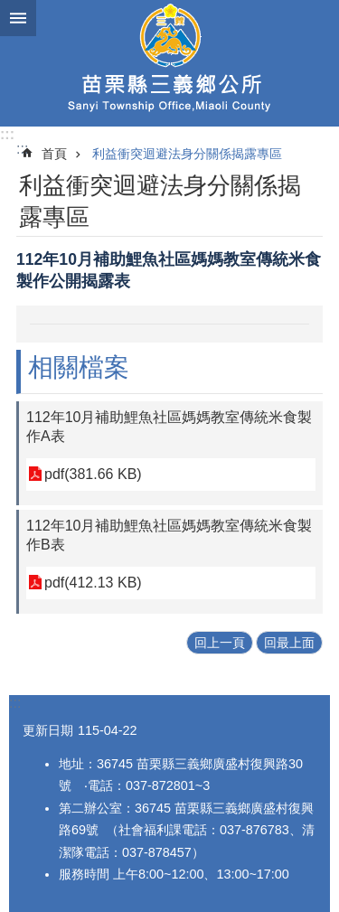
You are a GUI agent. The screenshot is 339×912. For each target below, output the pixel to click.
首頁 (54, 153)
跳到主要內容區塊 (9, 9)
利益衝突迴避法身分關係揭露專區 (187, 153)
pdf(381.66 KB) (93, 474)
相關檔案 (78, 367)
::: (7, 134)
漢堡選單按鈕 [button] (18, 18)
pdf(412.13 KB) (93, 582)
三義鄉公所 (169, 63)
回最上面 (289, 642)
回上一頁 (219, 642)
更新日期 (48, 730)
